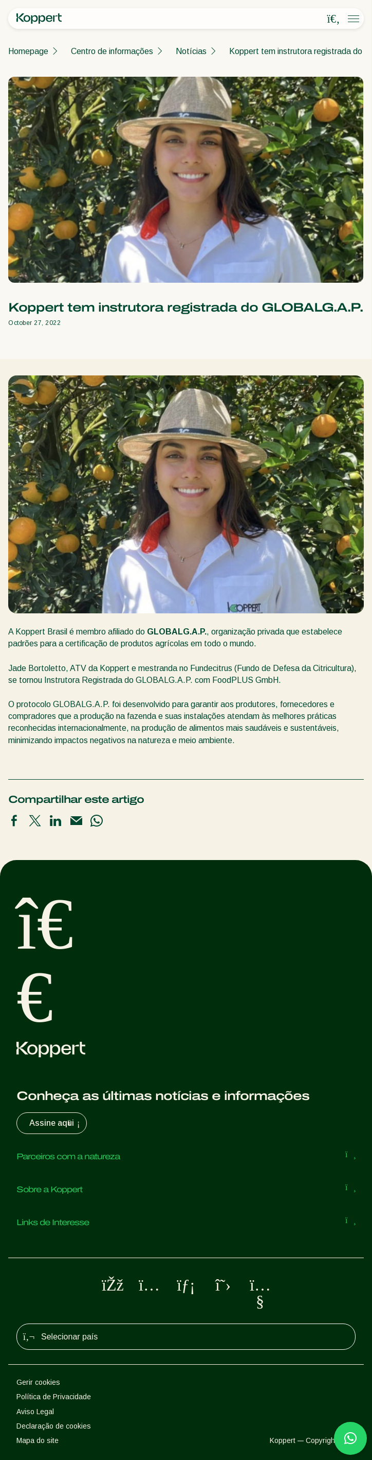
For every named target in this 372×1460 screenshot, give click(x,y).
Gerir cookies (38, 1382)
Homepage (28, 51)
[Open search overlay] (333, 19)
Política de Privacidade (53, 1397)
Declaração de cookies (53, 1426)
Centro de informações (112, 51)
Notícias (191, 51)
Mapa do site (37, 1440)
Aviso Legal (35, 1411)
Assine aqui (55, 1123)
